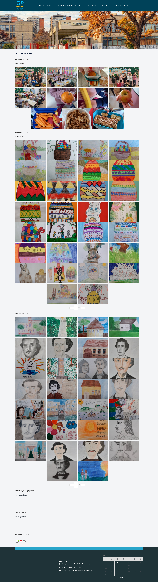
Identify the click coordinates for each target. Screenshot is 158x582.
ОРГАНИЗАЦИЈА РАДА (64, 5)
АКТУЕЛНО (78, 5)
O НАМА (49, 5)
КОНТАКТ (126, 5)
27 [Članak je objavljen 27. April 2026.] (106, 574)
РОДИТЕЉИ (90, 5)
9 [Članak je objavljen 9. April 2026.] (123, 565)
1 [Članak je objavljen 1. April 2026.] (117, 562)
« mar (122, 577)
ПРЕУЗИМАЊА (114, 5)
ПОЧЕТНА (41, 5)
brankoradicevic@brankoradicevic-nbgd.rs (77, 570)
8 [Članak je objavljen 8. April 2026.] (117, 565)
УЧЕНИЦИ (102, 5)
